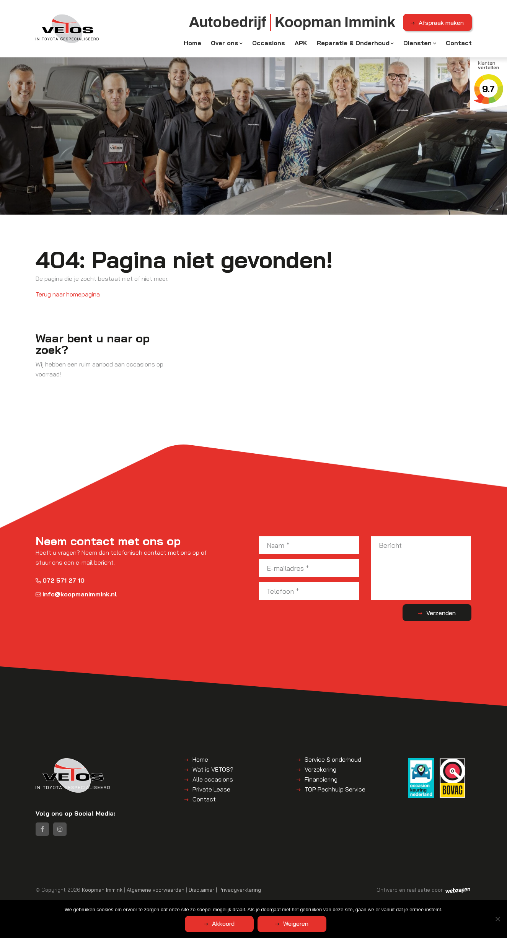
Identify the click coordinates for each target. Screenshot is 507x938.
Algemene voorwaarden (155, 889)
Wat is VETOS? (212, 769)
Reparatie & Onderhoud (353, 43)
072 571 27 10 (60, 580)
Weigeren (295, 923)
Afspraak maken (441, 22)
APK (301, 43)
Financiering (321, 779)
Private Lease (211, 789)
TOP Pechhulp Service (335, 789)
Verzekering (320, 769)
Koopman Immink (102, 889)
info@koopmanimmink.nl (76, 594)
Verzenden (441, 613)
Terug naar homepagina (68, 294)
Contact (459, 43)
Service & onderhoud (333, 759)
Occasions (268, 43)
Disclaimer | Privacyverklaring (225, 889)
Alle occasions (212, 779)
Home (192, 43)
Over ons (224, 43)
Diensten (417, 43)
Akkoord (223, 923)
